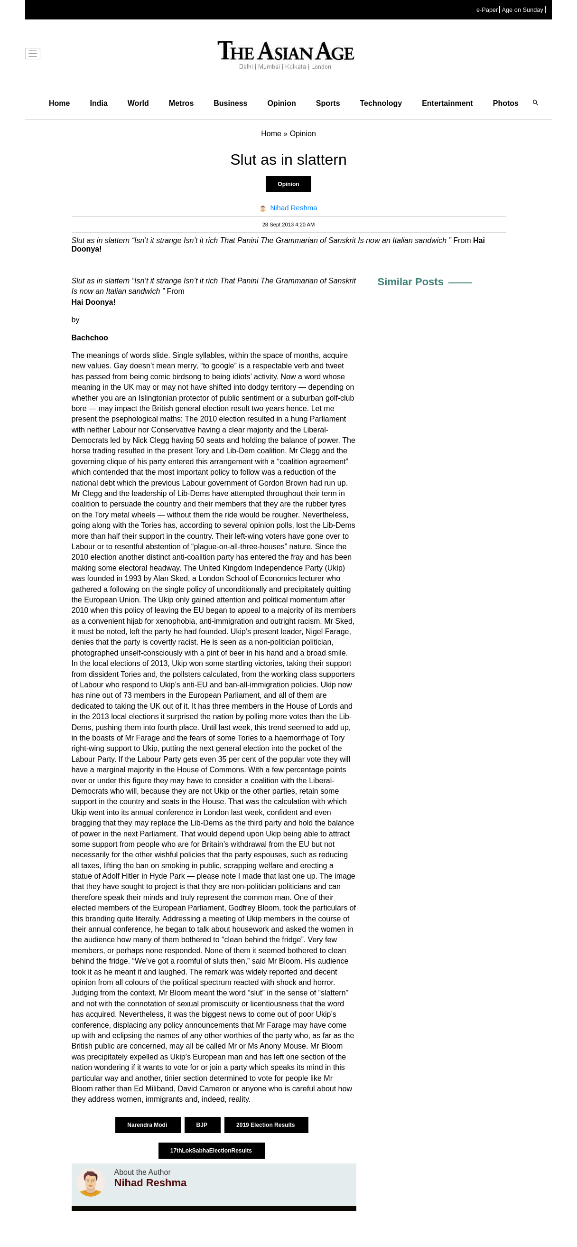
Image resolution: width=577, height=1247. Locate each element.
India (98, 103)
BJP (202, 1125)
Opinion (281, 103)
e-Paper (487, 9)
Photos (506, 103)
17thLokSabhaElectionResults (211, 1150)
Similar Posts (411, 282)
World (138, 103)
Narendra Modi (147, 1125)
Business (230, 103)
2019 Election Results (266, 1125)
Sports (328, 103)
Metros (181, 103)
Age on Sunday (522, 9)
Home (59, 103)
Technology (381, 103)
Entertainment (447, 103)
